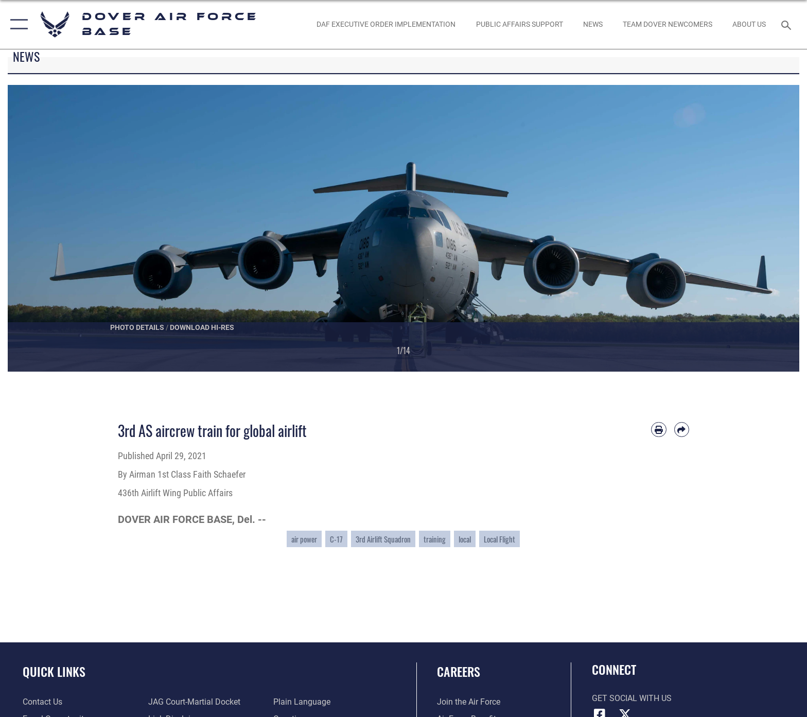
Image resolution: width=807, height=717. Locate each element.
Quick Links (54, 671)
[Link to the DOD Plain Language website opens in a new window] (301, 702)
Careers (458, 671)
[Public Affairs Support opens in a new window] (519, 24)
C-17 (336, 539)
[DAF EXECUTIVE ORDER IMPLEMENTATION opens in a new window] (386, 24)
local (465, 539)
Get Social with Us (632, 698)
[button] (16, 24)
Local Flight (499, 539)
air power (304, 539)
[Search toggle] (788, 24)
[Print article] (658, 429)
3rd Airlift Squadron (383, 539)
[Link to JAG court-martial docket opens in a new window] (194, 702)
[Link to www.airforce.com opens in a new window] (468, 702)
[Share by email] (681, 429)
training (435, 539)
